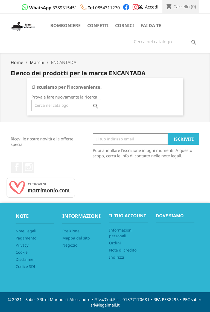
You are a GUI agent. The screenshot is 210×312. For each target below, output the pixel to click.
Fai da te (151, 25)
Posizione (71, 230)
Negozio (69, 245)
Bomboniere (65, 25)
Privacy (22, 245)
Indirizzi (116, 257)
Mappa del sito (76, 238)
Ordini (115, 242)
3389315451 (50, 8)
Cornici (124, 25)
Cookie (22, 252)
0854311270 (100, 8)
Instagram (28, 167)
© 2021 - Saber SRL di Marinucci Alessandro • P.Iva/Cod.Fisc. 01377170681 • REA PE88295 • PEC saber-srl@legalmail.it (105, 302)
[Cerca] (165, 41)
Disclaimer (25, 259)
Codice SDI (25, 266)
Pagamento (26, 238)
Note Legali (26, 230)
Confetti (98, 25)
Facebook (16, 167)
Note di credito (122, 250)
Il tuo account (127, 216)
